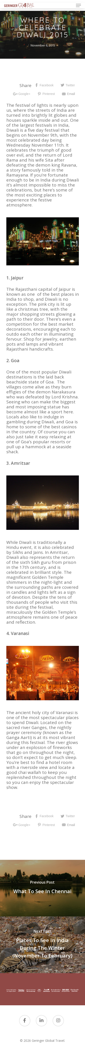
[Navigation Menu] (78, 5)
